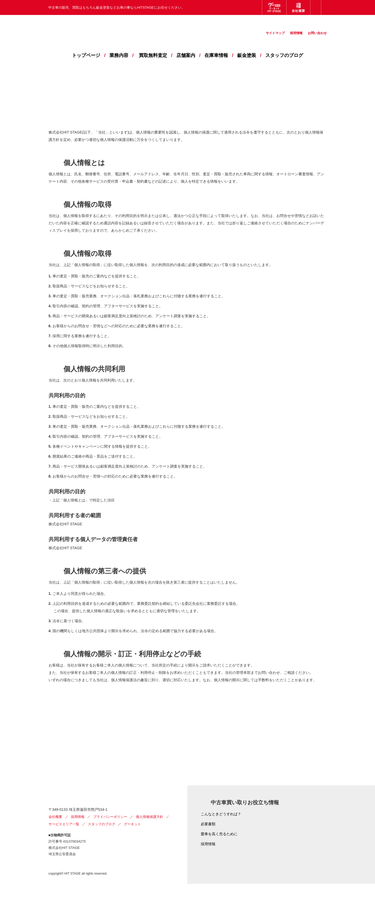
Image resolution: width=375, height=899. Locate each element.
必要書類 (208, 824)
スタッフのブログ (284, 55)
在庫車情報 (216, 55)
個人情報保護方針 (149, 832)
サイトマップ (265, 37)
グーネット (132, 839)
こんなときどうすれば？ (221, 814)
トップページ (86, 55)
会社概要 (55, 832)
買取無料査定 (153, 55)
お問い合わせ (315, 37)
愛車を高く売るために (219, 834)
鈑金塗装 (246, 55)
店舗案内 (185, 55)
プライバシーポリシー (110, 832)
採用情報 (290, 37)
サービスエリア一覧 (64, 839)
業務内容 (118, 55)
